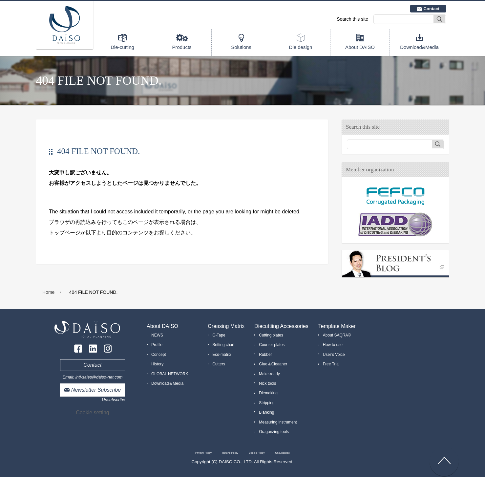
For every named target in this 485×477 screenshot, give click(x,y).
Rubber (265, 354)
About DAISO (360, 47)
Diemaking (268, 393)
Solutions (241, 47)
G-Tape (218, 335)
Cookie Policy (256, 452)
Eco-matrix (221, 354)
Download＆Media (167, 383)
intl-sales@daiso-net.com (99, 377)
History (157, 364)
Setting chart (223, 344)
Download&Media (419, 47)
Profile (156, 344)
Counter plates (272, 344)
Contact (431, 8)
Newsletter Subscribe (96, 390)
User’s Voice (334, 354)
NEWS (157, 335)
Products (181, 47)
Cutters (218, 364)
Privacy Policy (203, 452)
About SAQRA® (337, 335)
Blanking (266, 412)
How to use (333, 344)
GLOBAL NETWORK (169, 374)
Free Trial (331, 364)
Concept (158, 354)
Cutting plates (271, 335)
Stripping (266, 403)
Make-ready (269, 374)
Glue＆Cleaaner (273, 364)
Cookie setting (92, 412)
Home (48, 292)
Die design (300, 47)
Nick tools (267, 383)
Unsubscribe (113, 399)
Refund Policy (230, 452)
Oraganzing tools (274, 431)
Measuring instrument (278, 422)
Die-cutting (122, 47)
